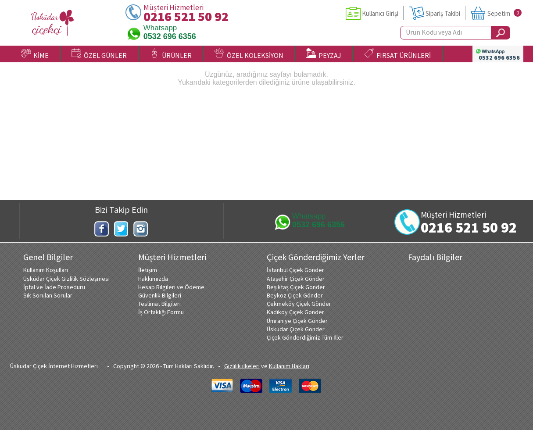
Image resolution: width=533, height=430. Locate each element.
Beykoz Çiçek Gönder (295, 295)
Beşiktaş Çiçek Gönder (296, 286)
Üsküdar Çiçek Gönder (296, 329)
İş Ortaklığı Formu (161, 311)
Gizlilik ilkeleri (242, 366)
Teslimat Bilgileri (159, 303)
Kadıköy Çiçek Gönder (295, 311)
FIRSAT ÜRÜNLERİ (397, 54)
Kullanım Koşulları (45, 269)
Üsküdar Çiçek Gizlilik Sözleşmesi (66, 278)
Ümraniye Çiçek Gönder (297, 320)
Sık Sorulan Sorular (47, 295)
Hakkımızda (153, 278)
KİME (35, 54)
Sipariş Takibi (443, 13)
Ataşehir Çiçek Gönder (296, 278)
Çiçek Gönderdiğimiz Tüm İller (305, 337)
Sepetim (498, 13)
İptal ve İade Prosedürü (54, 286)
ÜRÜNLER (171, 54)
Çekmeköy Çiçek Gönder (299, 303)
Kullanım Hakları (289, 366)
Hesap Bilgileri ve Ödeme (171, 286)
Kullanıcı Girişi (380, 13)
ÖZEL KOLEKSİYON (249, 54)
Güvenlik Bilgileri (159, 295)
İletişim (147, 269)
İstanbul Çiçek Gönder (295, 269)
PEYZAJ (323, 54)
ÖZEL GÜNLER (99, 54)
